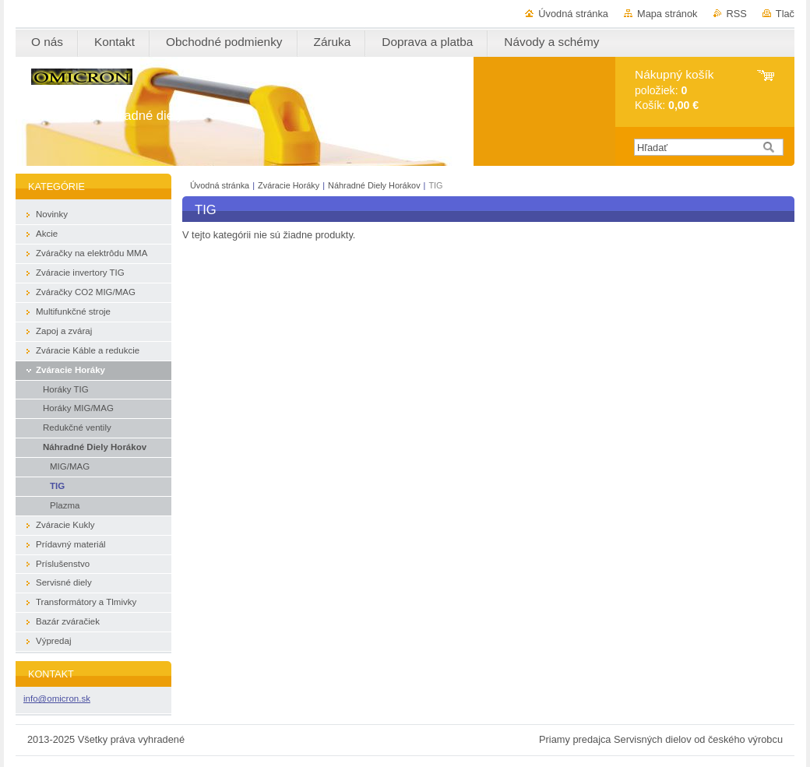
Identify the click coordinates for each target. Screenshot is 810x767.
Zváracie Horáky (288, 185)
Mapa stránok (667, 13)
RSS (737, 13)
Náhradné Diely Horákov (375, 185)
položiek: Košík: (674, 90)
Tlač (785, 13)
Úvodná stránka (573, 13)
